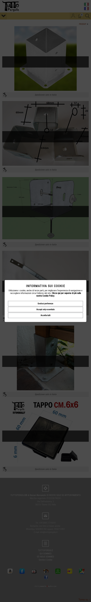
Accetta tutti (45, 315)
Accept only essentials (45, 309)
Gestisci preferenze (45, 303)
